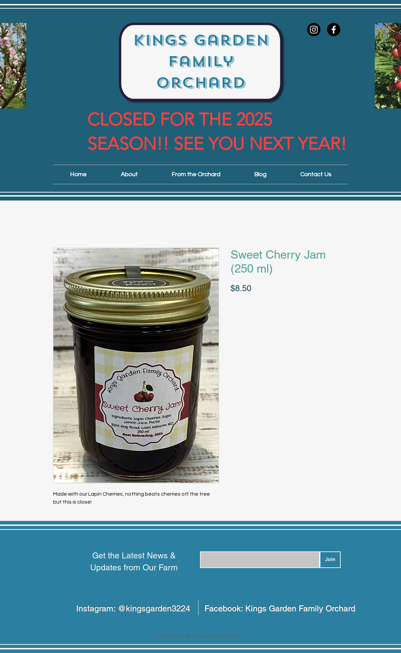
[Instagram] (313, 29)
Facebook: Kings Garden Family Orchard (279, 608)
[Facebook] (333, 29)
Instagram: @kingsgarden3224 (133, 608)
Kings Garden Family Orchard (201, 61)
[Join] (330, 559)
